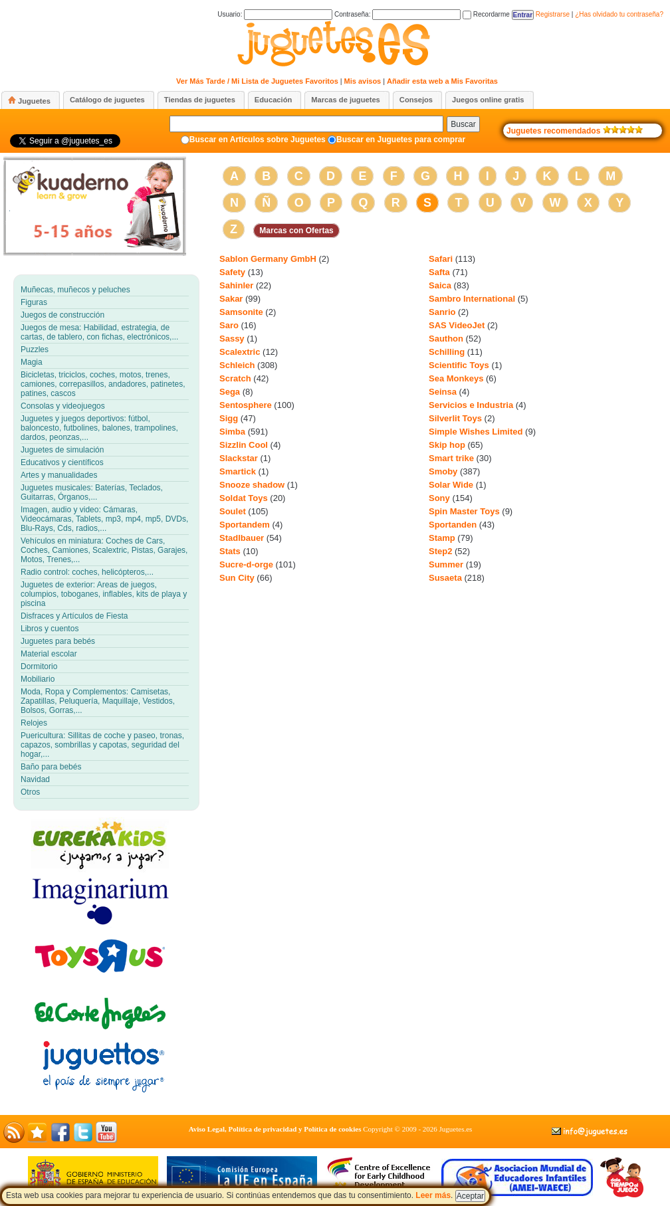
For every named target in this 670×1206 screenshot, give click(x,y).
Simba (232, 432)
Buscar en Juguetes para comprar (400, 139)
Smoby (443, 471)
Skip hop (447, 445)
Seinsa (443, 392)
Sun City (237, 578)
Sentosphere (245, 405)
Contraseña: (397, 14)
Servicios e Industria (471, 405)
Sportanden (453, 525)
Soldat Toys (243, 498)
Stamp (442, 538)
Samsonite (241, 312)
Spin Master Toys (464, 511)
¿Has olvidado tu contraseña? (619, 14)
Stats (230, 551)
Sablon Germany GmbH (267, 259)
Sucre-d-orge (246, 564)
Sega (229, 392)
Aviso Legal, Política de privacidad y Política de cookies (275, 1129)
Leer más (433, 1195)
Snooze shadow (251, 485)
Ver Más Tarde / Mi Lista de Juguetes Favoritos (257, 81)
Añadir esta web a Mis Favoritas (442, 81)
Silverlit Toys (455, 418)
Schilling (447, 352)
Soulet (232, 511)
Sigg (228, 418)
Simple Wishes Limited (475, 432)
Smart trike (451, 458)
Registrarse (553, 14)
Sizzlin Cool (243, 445)
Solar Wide (451, 485)
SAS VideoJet (457, 325)
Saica (440, 285)
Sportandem (244, 525)
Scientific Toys (459, 365)
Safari (441, 259)
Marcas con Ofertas (296, 230)
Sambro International (472, 299)
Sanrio (442, 312)
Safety (232, 272)
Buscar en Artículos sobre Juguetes (257, 139)
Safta (439, 272)
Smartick (237, 471)
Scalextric (239, 352)
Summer (446, 564)
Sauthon (446, 339)
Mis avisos (363, 81)
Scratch (235, 378)
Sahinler (236, 285)
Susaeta (445, 578)
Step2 (440, 551)
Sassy (232, 339)
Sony (439, 498)
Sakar (231, 299)
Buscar (463, 124)
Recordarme (486, 14)
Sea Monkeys (456, 378)
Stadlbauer (241, 538)
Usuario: (274, 14)
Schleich (237, 365)
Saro (229, 325)
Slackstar (238, 458)
